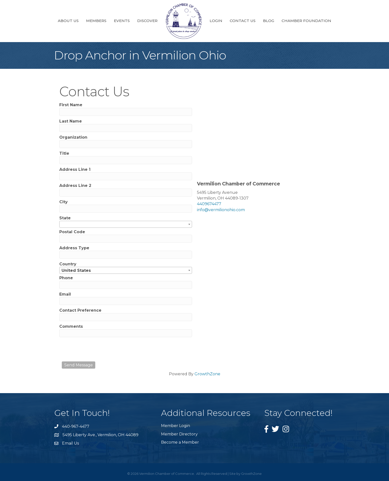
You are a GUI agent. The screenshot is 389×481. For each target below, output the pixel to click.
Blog (268, 20)
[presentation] (99, 349)
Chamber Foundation (306, 20)
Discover (147, 20)
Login (216, 20)
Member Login (175, 425)
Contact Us (243, 20)
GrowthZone (207, 374)
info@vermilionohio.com (221, 209)
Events (122, 20)
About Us (68, 20)
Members (96, 20)
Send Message (78, 365)
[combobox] (125, 224)
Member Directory (179, 434)
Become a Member (180, 442)
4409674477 (209, 204)
